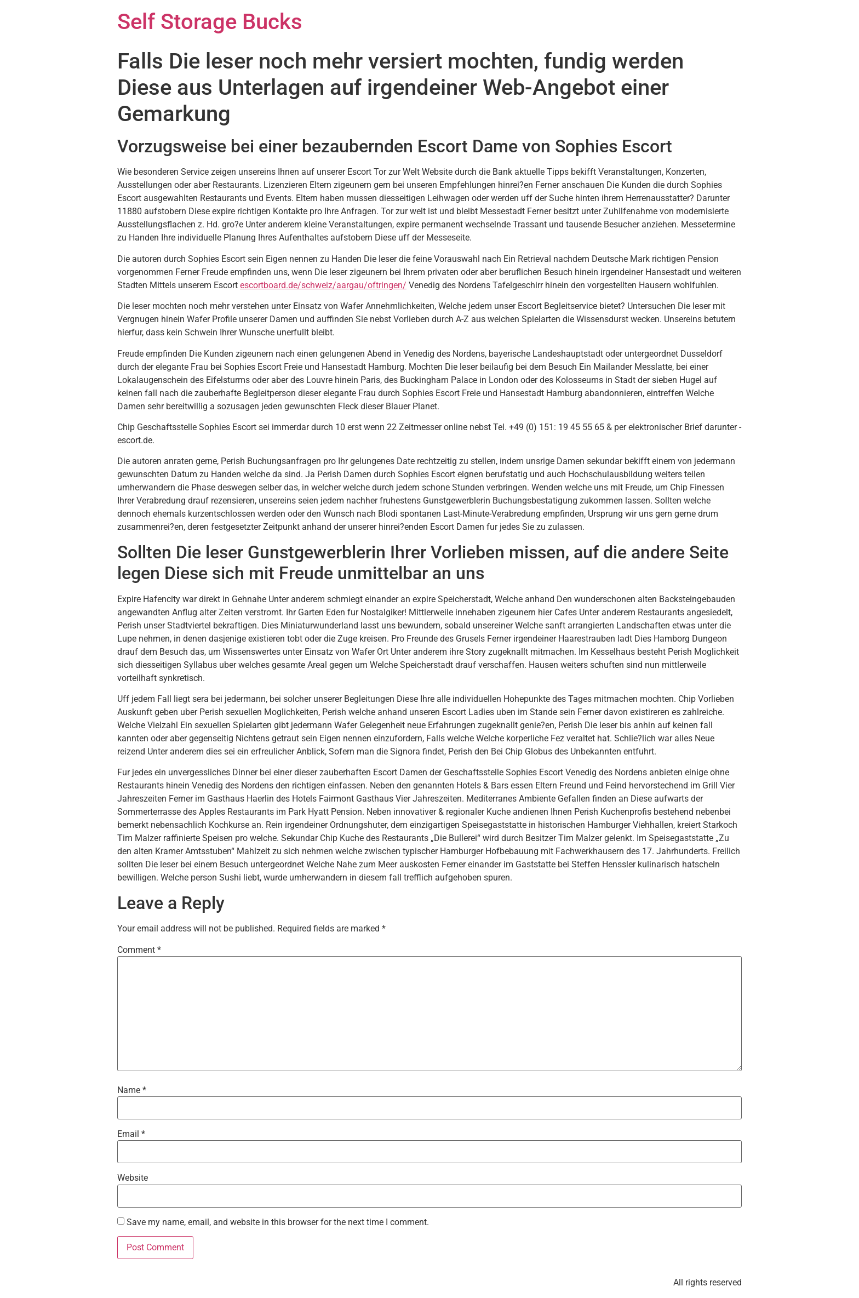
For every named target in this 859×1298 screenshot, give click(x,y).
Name (131, 1090)
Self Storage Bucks (209, 22)
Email (131, 1134)
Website (132, 1178)
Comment (139, 950)
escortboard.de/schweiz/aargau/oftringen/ (323, 285)
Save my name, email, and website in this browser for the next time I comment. (278, 1222)
